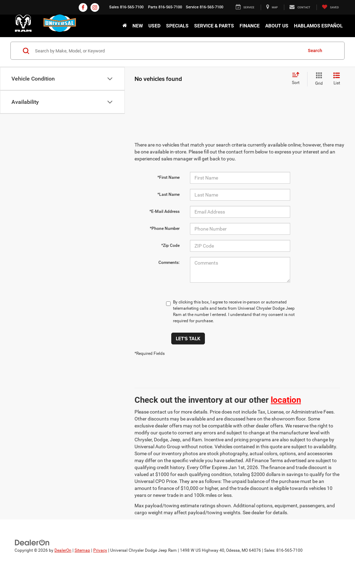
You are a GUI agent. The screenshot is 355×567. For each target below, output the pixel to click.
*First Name (168, 177)
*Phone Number (165, 228)
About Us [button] (276, 25)
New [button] (137, 25)
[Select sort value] (297, 79)
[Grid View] (317, 79)
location (286, 400)
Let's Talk (188, 338)
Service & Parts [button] (214, 25)
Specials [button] (177, 25)
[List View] (336, 79)
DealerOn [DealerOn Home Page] (62, 550)
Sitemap (82, 550)
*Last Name (168, 194)
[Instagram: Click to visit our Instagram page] (94, 7)
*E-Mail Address (164, 211)
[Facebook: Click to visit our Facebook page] (83, 7)
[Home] (125, 26)
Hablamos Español (318, 25)
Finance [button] (250, 25)
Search (315, 50)
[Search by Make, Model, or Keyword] (167, 50)
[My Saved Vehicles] (330, 7)
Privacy (100, 550)
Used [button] (154, 25)
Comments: (169, 262)
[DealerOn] (32, 542)
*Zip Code (170, 245)
